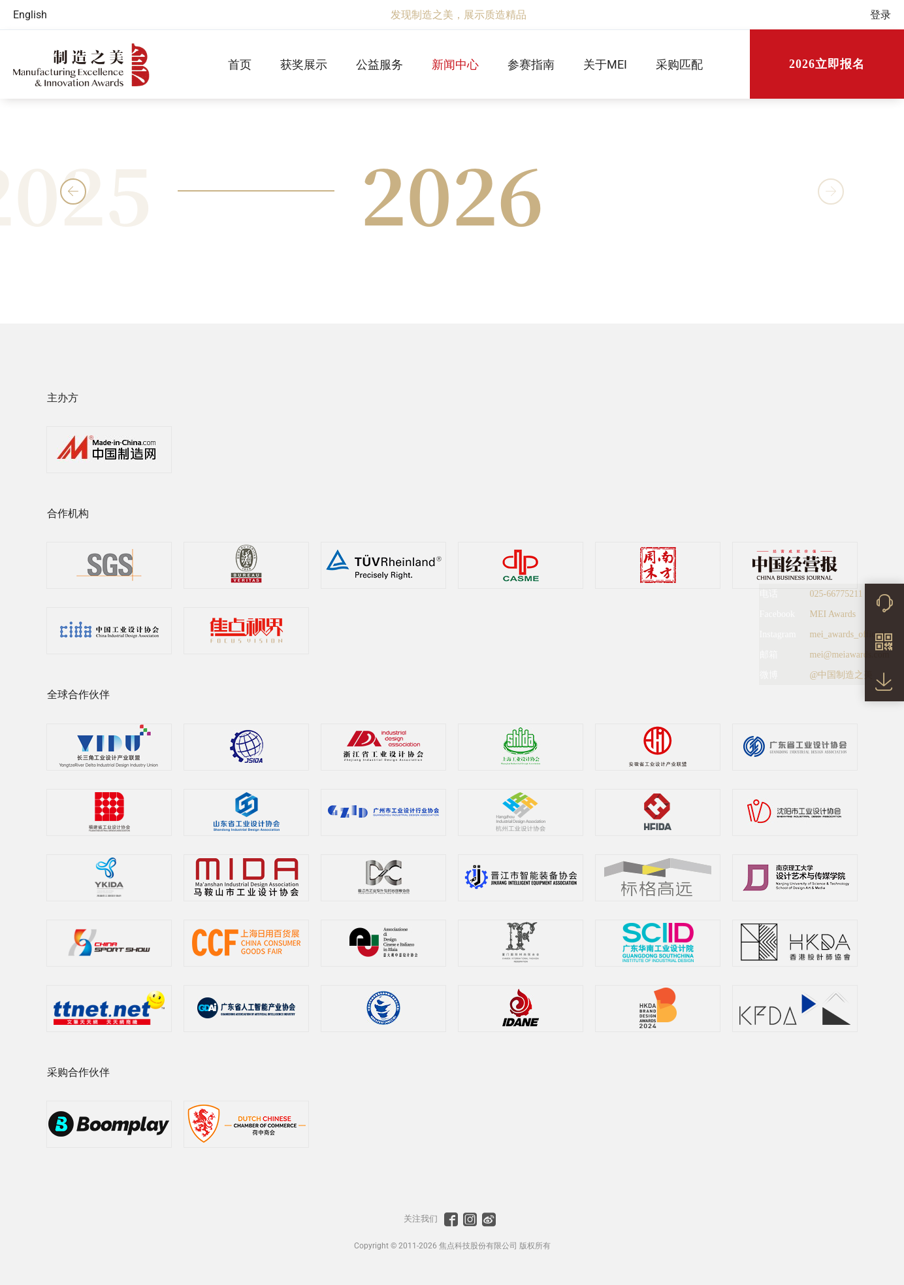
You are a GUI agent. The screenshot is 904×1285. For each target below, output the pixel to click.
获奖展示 (303, 64)
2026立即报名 (827, 64)
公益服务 (379, 64)
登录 (880, 14)
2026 (452, 191)
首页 (239, 64)
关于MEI (605, 64)
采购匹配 (679, 64)
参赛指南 (531, 64)
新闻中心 (455, 64)
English (30, 14)
